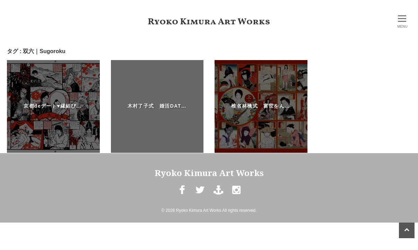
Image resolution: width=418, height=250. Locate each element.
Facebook (181, 195)
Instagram (236, 195)
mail (218, 195)
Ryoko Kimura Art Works (209, 22)
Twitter (200, 195)
